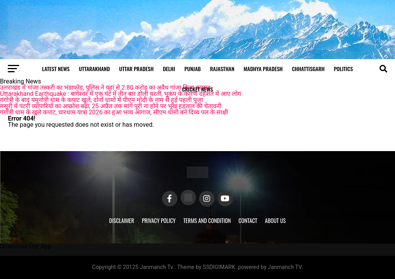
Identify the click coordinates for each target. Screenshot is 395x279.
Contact (247, 220)
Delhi (169, 69)
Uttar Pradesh (136, 69)
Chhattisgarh (308, 69)
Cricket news (197, 89)
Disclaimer (121, 220)
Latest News (55, 69)
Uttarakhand (94, 69)
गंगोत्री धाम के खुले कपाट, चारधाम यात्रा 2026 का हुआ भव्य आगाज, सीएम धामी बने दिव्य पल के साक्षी (114, 112)
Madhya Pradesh (263, 69)
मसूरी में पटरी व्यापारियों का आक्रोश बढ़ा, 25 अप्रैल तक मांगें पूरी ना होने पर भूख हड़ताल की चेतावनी (110, 106)
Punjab (192, 69)
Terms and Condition (207, 220)
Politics (343, 69)
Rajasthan (222, 69)
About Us (275, 220)
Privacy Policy (159, 220)
